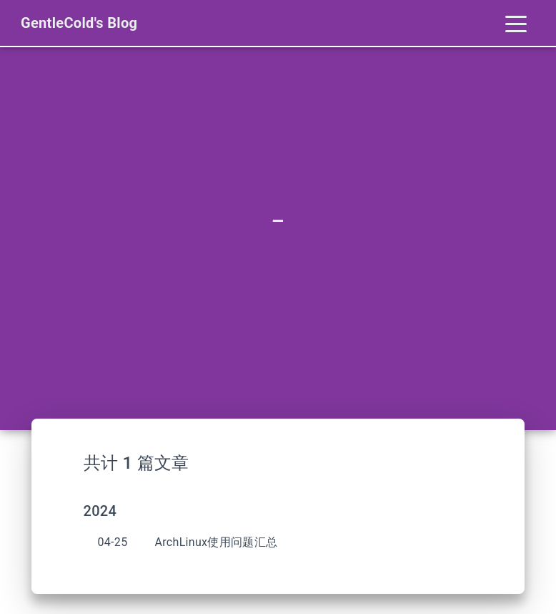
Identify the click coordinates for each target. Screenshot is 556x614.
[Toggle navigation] (516, 23)
